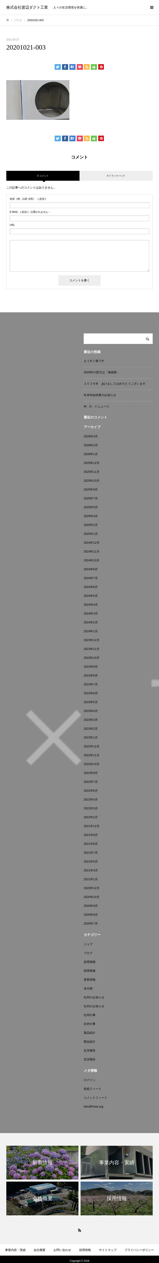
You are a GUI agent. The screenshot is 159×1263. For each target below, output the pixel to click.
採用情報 (89, 962)
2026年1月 (91, 454)
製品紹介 (89, 1032)
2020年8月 (91, 914)
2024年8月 (91, 569)
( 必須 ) (28, 199)
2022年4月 (91, 799)
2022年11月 (91, 755)
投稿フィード (92, 1088)
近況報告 (89, 1050)
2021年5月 (91, 861)
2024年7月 (91, 578)
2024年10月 (91, 560)
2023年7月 (91, 684)
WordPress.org (93, 1106)
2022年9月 (91, 773)
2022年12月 (91, 746)
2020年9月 (91, 905)
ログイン (89, 1080)
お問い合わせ (62, 1250)
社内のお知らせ (94, 997)
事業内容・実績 (15, 1250)
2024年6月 (91, 587)
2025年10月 (91, 480)
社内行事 (89, 1015)
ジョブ (88, 944)
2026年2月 (91, 445)
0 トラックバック (116, 175)
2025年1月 (91, 533)
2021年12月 (91, 826)
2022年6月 (91, 790)
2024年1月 (91, 631)
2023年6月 (91, 693)
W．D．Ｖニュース (96, 406)
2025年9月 (91, 489)
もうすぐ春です (94, 361)
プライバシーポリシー (139, 1250)
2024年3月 (91, 613)
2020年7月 (91, 923)
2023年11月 (91, 649)
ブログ (88, 953)
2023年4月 (91, 711)
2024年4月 (91, 604)
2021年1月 (91, 879)
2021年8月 (91, 843)
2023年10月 (91, 657)
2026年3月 (91, 436)
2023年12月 (91, 640)
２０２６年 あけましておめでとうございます (115, 383)
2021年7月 (91, 852)
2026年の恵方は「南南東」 (102, 372)
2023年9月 (91, 666)
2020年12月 (91, 888)
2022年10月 (91, 764)
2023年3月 (91, 719)
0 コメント (42, 175)
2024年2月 (91, 622)
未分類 (88, 988)
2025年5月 (91, 507)
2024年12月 (91, 542)
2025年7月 (91, 498)
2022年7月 (91, 781)
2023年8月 (91, 675)
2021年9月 (91, 835)
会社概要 (39, 1250)
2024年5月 (91, 595)
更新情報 (89, 979)
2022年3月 (91, 808)
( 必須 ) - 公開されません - (30, 212)
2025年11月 (91, 471)
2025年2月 (91, 525)
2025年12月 (91, 463)
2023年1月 (91, 737)
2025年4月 (91, 516)
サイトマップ (108, 1250)
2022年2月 (91, 817)
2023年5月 (91, 702)
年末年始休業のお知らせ (100, 395)
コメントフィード (95, 1097)
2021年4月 (91, 870)
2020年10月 (91, 897)
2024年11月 (91, 551)
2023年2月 (91, 728)
